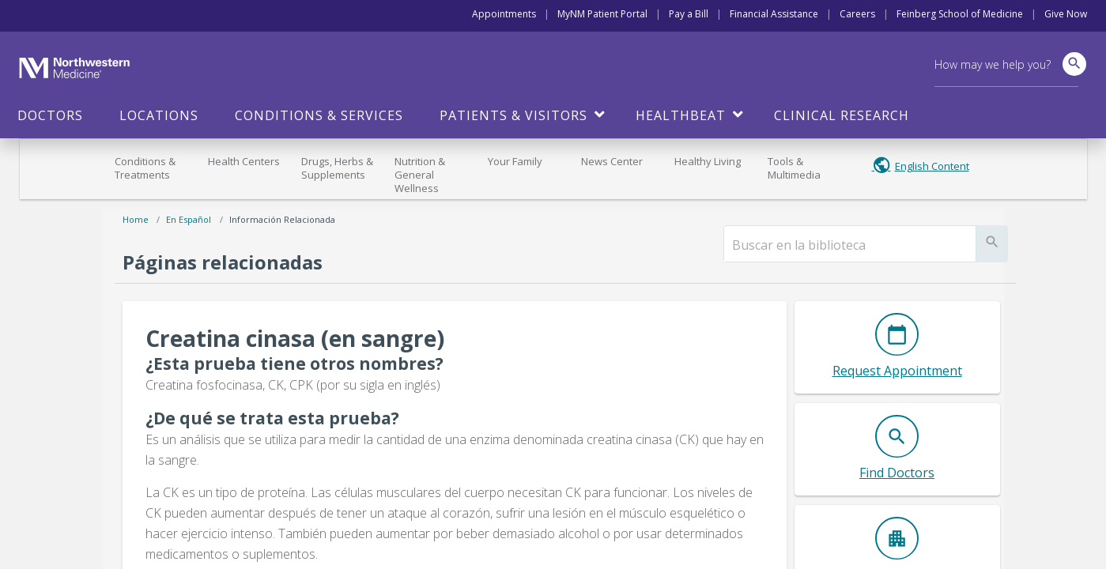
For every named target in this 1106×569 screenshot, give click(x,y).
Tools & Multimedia (794, 168)
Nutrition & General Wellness (419, 174)
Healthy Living (707, 161)
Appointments (504, 14)
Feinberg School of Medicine (960, 14)
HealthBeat (681, 115)
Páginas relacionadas (223, 262)
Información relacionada (282, 219)
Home (136, 219)
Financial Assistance (774, 14)
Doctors (50, 115)
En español (188, 219)
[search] (850, 245)
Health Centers (244, 161)
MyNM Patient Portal (602, 14)
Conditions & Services (319, 115)
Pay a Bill (688, 14)
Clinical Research (841, 115)
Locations (158, 115)
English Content (932, 166)
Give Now (1065, 14)
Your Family (515, 161)
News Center (612, 161)
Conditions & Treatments (145, 168)
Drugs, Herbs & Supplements (337, 168)
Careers (857, 14)
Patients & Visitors (513, 115)
